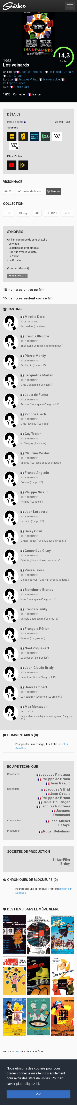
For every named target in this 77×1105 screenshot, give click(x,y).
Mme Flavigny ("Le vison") (35, 423)
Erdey (65, 864)
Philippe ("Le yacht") (32, 501)
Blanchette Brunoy (39, 590)
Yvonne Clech (35, 414)
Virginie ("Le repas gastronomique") (41, 462)
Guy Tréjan (33, 434)
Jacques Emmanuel (61, 812)
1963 (7, 60)
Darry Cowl (33, 531)
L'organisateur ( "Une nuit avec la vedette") (45, 579)
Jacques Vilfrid (27, 79)
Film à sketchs (17, 275)
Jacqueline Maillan (39, 375)
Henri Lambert (36, 687)
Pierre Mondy (35, 356)
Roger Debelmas (56, 831)
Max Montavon (36, 707)
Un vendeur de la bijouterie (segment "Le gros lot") (46, 717)
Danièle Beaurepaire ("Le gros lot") (40, 618)
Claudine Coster (37, 453)
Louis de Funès (36, 395)
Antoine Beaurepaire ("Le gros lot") (40, 404)
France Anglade (37, 473)
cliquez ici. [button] (32, 1084)
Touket (15, 1051)
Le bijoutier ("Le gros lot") (35, 657)
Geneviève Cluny (38, 551)
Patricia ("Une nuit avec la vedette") (41, 560)
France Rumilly (36, 609)
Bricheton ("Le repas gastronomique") (42, 345)
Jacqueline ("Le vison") (33, 326)
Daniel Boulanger (56, 802)
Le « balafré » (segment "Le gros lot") (41, 696)
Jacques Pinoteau (31, 71)
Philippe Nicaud (36, 492)
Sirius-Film (61, 859)
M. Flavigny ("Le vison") (33, 443)
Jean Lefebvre (36, 512)
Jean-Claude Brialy (39, 668)
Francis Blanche (37, 336)
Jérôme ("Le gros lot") (33, 638)
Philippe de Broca (59, 71)
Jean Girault (14, 75)
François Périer (37, 629)
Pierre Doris (34, 570)
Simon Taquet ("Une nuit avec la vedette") (44, 540)
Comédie (19, 94)
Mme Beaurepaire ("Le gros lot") (38, 599)
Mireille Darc (22, 86)
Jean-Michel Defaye (59, 823)
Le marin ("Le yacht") (32, 521)
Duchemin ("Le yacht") (33, 365)
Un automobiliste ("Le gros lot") (38, 677)
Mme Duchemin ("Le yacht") (36, 384)
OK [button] (38, 1094)
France (34, 94)
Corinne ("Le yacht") (32, 482)
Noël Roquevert (37, 648)
